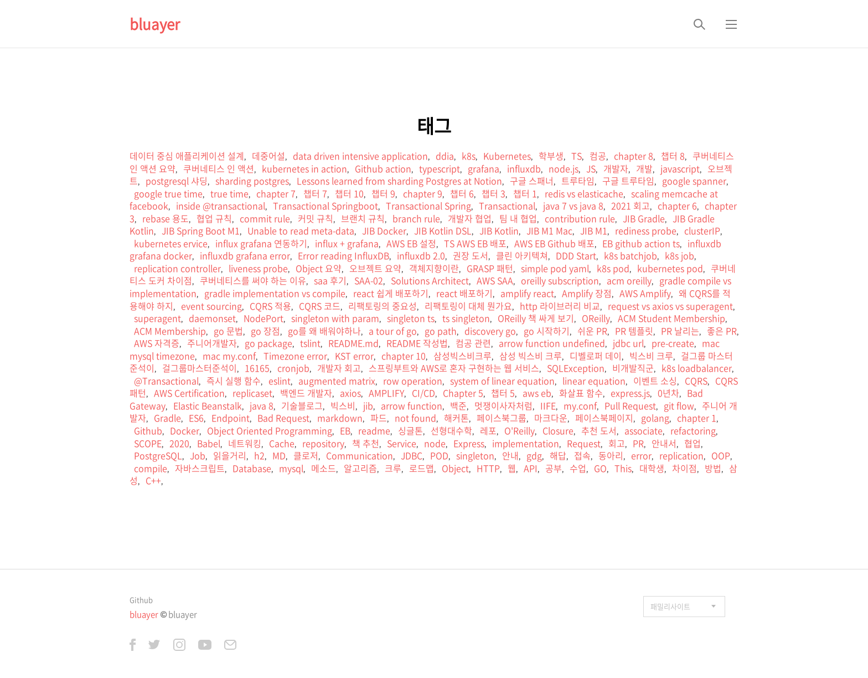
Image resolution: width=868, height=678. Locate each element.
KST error (354, 355)
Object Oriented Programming (269, 430)
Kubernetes (507, 155)
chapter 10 (403, 355)
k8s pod (613, 268)
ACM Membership (170, 330)
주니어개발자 (212, 343)
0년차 (668, 392)
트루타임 (578, 180)
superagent (157, 318)
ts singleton (466, 318)
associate (643, 430)
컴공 (598, 155)
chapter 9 (422, 193)
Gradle (167, 417)
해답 (558, 455)
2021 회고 (630, 205)
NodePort (263, 318)
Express (468, 443)
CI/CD (423, 392)
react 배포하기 (464, 293)
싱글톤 (410, 430)
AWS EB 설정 (411, 243)
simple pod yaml (555, 268)
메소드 (323, 468)
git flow (679, 405)
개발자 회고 (339, 367)
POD (439, 455)
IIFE (548, 405)
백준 (458, 405)
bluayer (155, 23)
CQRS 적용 (270, 305)
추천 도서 (599, 430)
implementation (525, 443)
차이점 (684, 468)
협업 (692, 443)
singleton (475, 455)
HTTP (488, 468)
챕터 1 (525, 193)
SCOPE (148, 443)
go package (268, 343)
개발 (644, 168)
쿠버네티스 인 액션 (218, 168)
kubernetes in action (304, 168)
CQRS (696, 380)
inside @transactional (220, 205)
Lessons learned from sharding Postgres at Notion (399, 180)
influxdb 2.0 (421, 255)
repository (323, 443)
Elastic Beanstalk (207, 405)
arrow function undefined (552, 343)
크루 (393, 468)
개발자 (615, 168)
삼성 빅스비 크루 (530, 355)
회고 (616, 443)
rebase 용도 (165, 218)
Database (251, 468)
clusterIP (702, 230)
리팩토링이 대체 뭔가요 (468, 305)
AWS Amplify (645, 293)
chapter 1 (696, 417)
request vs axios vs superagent (670, 305)
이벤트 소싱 (655, 380)
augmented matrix (336, 380)
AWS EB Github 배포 (554, 243)
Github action (383, 168)
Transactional (507, 205)
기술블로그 (302, 405)
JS (591, 168)
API (531, 468)
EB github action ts (641, 243)
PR (638, 443)
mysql (291, 468)
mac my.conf (229, 355)
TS (576, 155)
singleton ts (411, 318)
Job (197, 455)
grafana (483, 168)
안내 (510, 455)
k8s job (679, 255)
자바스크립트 (200, 468)
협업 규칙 (214, 218)
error (641, 455)
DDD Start (576, 255)
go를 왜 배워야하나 (324, 330)
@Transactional (166, 380)
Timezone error (295, 355)
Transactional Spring (428, 205)
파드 (378, 417)
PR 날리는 (680, 330)
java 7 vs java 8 (573, 205)
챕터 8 (673, 155)
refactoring (693, 430)
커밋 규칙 (315, 218)
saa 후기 (330, 280)
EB (345, 430)
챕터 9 (383, 193)
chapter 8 (633, 155)
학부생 (551, 155)
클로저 (305, 455)
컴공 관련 (473, 343)
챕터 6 (462, 193)
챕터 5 (503, 392)
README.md (353, 343)
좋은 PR (722, 330)
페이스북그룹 (501, 417)
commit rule (265, 218)
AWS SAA (495, 280)
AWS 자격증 (156, 343)
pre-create (673, 343)
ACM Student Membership (671, 318)
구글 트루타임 (628, 180)
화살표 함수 (581, 392)
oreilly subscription (560, 280)
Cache (281, 443)
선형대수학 (451, 430)
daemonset (212, 318)
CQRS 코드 (319, 305)
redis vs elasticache (584, 193)
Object (455, 468)
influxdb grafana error (245, 255)
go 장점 (265, 330)
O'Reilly (519, 430)
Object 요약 (319, 268)
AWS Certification (189, 392)
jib (368, 405)
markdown (340, 417)
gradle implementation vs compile (274, 293)
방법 (713, 468)
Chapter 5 (463, 392)
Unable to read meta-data (300, 230)
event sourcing (211, 305)
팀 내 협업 (518, 218)
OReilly (596, 318)
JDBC (411, 455)
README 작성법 (417, 343)
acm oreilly (629, 280)
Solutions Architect (430, 280)
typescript (439, 168)
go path (441, 330)
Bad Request (283, 417)
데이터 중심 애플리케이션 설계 (187, 155)
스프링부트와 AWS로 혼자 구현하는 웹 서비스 (454, 367)
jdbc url (628, 343)
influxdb (524, 168)
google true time (168, 193)
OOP (720, 455)
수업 (578, 468)
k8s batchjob (630, 255)
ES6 (196, 417)
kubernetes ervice (171, 243)
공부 (553, 468)
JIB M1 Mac (549, 230)
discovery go (490, 330)
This (623, 468)
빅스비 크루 (651, 355)
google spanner (694, 180)
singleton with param (335, 318)
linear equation (594, 380)
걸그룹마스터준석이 (199, 367)
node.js (563, 168)
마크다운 (550, 417)
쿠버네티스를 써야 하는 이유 (253, 280)
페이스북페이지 (604, 417)
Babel (208, 443)
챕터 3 (493, 193)
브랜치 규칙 (363, 218)
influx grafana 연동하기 (261, 243)
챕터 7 (315, 193)
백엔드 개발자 (306, 392)
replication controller (177, 268)
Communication (359, 455)
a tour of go (393, 330)
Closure (558, 430)
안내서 (664, 443)
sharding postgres (252, 180)
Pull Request (630, 405)
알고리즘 (360, 468)
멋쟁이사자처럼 (503, 405)
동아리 (610, 455)
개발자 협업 (470, 218)
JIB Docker (384, 230)
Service (401, 443)
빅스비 (342, 405)
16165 (257, 367)
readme (374, 430)
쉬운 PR (592, 330)
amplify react (527, 293)
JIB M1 (593, 230)
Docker (184, 430)
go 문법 (228, 330)
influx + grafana (347, 243)
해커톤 (456, 417)
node (435, 443)
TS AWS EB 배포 (475, 243)
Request (584, 443)
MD (279, 455)
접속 (582, 455)
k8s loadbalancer (697, 367)
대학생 (651, 468)
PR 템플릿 (634, 330)
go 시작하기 (547, 330)
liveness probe (258, 268)
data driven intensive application (360, 155)
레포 (488, 430)
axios (350, 392)
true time (229, 193)
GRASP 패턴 (490, 268)
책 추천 (365, 443)
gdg (534, 455)
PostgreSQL (158, 455)
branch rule (416, 218)
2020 (179, 443)
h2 (259, 455)
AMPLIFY (386, 392)
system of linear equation (502, 380)
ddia (445, 155)
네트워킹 (244, 443)
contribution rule (580, 218)
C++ (153, 480)
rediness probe (645, 230)
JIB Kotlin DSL (443, 230)
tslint (310, 343)
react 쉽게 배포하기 (390, 293)
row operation (412, 380)
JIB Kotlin (499, 230)
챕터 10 (349, 193)
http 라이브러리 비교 (560, 305)
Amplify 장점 (587, 293)
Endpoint (230, 417)
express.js (630, 392)
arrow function (411, 405)
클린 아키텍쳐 (522, 255)
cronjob (293, 367)
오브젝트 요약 (375, 268)
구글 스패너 (532, 180)
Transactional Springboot (325, 205)
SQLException (575, 367)
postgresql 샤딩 (177, 180)
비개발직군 (633, 367)
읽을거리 (229, 455)
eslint (279, 380)
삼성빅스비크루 (462, 355)
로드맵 (421, 468)
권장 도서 (470, 255)
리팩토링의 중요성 (382, 305)
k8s (469, 155)
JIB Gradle (644, 218)
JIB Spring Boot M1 (201, 230)
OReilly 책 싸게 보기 (536, 318)
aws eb (537, 392)
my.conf (580, 405)
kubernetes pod (670, 268)
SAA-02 (368, 280)
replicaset (252, 392)
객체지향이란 (434, 268)
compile (150, 468)
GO (600, 468)
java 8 (261, 405)
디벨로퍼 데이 (596, 355)
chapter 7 (276, 193)
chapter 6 (677, 205)
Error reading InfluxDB (343, 255)
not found (415, 417)
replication (681, 455)
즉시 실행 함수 (233, 380)
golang (655, 417)
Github (148, 430)
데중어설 (268, 155)
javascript (680, 168)
